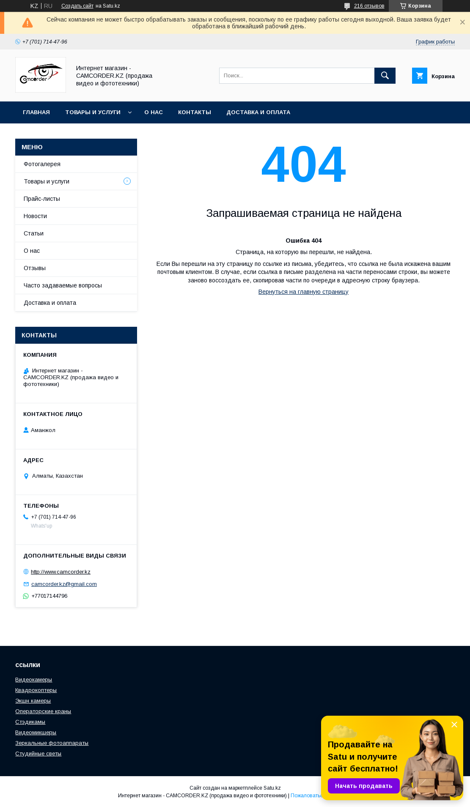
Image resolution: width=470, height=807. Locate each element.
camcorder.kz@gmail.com (64, 584)
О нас (153, 112)
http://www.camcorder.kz (61, 572)
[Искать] (385, 76)
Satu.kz (272, 788)
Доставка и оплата (258, 112)
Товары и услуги (93, 112)
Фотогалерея (42, 164)
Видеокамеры (33, 679)
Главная (36, 112)
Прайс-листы (42, 198)
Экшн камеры (33, 701)
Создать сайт (77, 6)
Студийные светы (38, 753)
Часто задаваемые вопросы (63, 285)
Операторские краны (43, 711)
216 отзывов (369, 6)
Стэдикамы (30, 722)
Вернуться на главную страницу (303, 291)
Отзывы (35, 268)
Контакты (194, 112)
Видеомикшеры (35, 732)
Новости (35, 216)
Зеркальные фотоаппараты (51, 743)
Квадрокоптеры (36, 690)
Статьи (34, 233)
